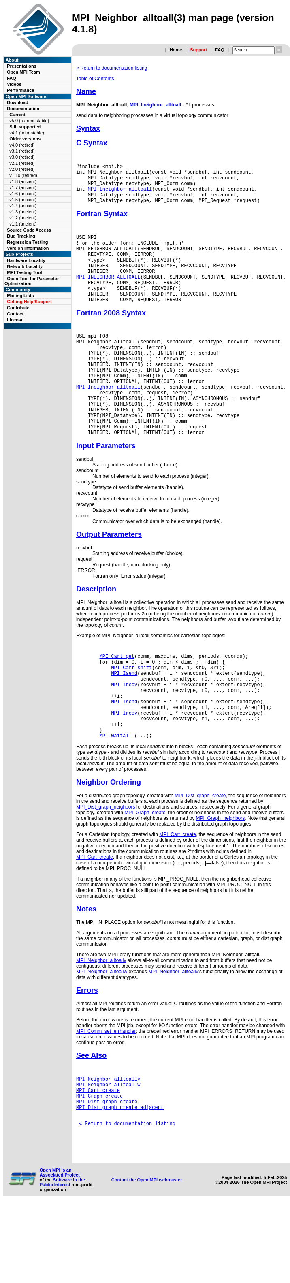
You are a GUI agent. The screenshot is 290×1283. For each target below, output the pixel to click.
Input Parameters (106, 491)
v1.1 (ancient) (22, 223)
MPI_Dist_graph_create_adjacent (120, 1177)
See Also (91, 1119)
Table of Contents (95, 78)
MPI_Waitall (116, 798)
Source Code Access (29, 230)
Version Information (28, 248)
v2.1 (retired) (21, 163)
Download (17, 102)
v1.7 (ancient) (22, 187)
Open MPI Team (23, 72)
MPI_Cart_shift (131, 716)
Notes (86, 972)
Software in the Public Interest (62, 1260)
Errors (87, 1053)
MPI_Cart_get (117, 702)
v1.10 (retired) (23, 175)
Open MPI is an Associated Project (60, 1250)
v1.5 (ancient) (22, 199)
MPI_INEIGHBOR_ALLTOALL (108, 294)
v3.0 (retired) (21, 157)
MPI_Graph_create (144, 876)
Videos (14, 84)
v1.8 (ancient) (22, 181)
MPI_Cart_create (177, 897)
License (15, 319)
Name (86, 91)
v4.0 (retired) (21, 145)
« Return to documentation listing (111, 68)
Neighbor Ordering (108, 845)
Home (176, 49)
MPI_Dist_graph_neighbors (105, 870)
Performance (20, 90)
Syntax (88, 128)
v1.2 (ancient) (22, 217)
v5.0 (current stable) (29, 120)
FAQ (219, 49)
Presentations (21, 66)
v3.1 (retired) (21, 151)
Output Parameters (109, 579)
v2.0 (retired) (21, 169)
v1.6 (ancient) (22, 193)
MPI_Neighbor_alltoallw (101, 1035)
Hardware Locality (26, 260)
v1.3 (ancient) (22, 211)
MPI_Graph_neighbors (220, 881)
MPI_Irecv (124, 736)
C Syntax (91, 143)
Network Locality (25, 266)
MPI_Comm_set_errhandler (106, 1094)
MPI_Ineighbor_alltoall (155, 105)
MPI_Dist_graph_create (200, 859)
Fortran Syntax (102, 222)
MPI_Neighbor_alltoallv (101, 1023)
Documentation (23, 108)
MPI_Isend (124, 722)
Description (96, 634)
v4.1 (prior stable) (26, 132)
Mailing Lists (20, 295)
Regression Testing (27, 242)
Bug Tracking (21, 236)
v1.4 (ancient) (22, 205)
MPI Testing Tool (24, 272)
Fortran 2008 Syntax (111, 336)
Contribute (18, 307)
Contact (15, 313)
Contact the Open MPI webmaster (146, 1257)
